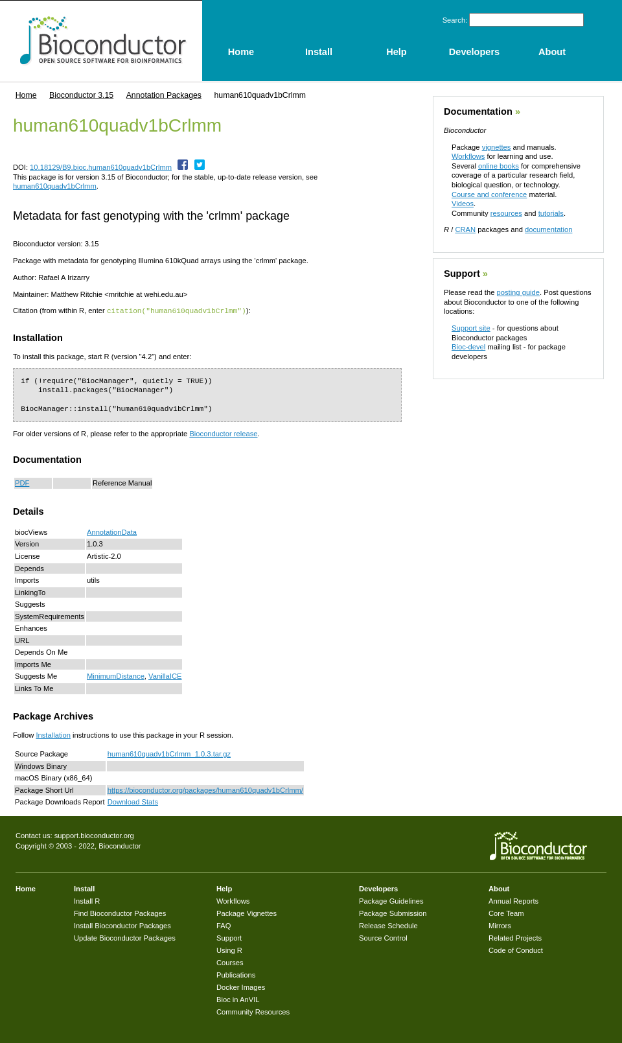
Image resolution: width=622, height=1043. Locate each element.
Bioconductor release (223, 433)
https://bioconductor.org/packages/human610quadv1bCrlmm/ (205, 789)
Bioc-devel (468, 347)
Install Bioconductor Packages (122, 925)
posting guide (518, 292)
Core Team (506, 913)
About (499, 888)
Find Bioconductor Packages (120, 913)
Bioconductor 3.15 (81, 95)
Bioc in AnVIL (238, 999)
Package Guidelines (391, 900)
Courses (230, 962)
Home (26, 95)
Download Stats (133, 801)
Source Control (383, 937)
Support (462, 273)
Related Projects (515, 937)
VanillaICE (164, 675)
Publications (235, 974)
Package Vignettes (246, 913)
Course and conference (489, 194)
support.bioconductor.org (94, 835)
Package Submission (392, 913)
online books (498, 166)
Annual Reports (513, 900)
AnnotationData (112, 531)
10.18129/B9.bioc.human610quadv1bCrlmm (101, 167)
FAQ (223, 925)
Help (224, 888)
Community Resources (253, 1011)
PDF (22, 482)
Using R (229, 950)
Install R (87, 900)
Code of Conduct (516, 950)
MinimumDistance (115, 675)
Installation (53, 734)
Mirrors (500, 925)
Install (84, 888)
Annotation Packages (164, 95)
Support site (471, 328)
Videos (463, 203)
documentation (548, 229)
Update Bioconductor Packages (125, 937)
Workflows (468, 156)
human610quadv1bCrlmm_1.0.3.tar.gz (169, 753)
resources (506, 213)
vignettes (496, 147)
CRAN (465, 229)
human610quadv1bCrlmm (55, 186)
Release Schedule (388, 925)
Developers (378, 888)
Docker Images (240, 986)
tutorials (551, 213)
